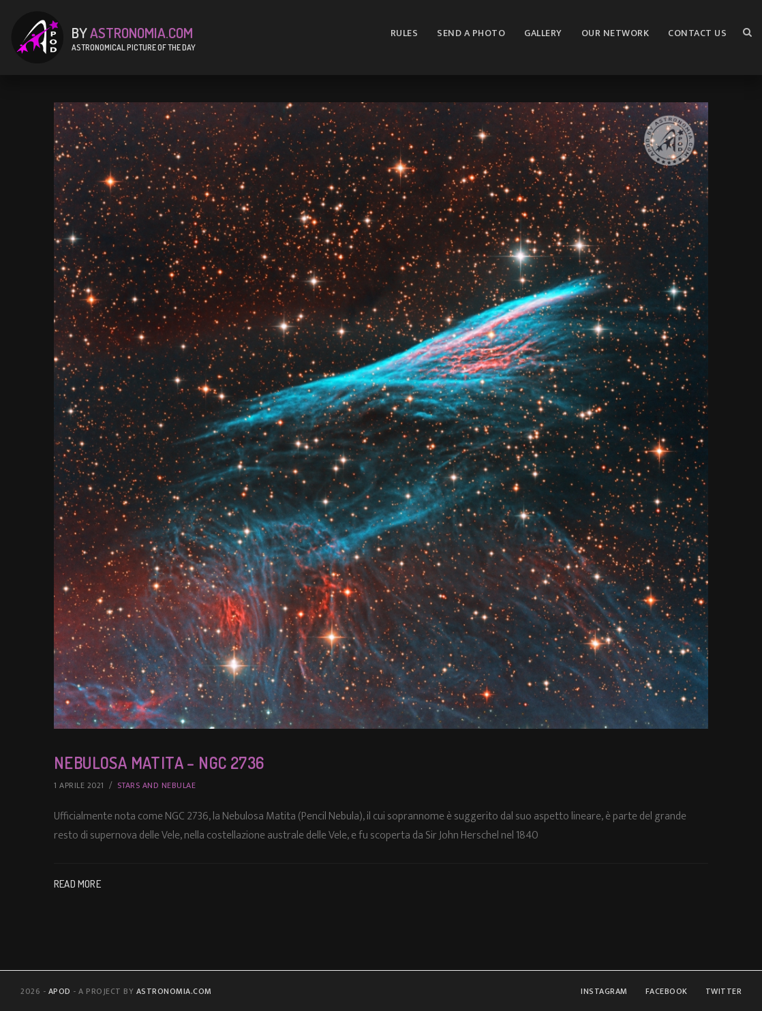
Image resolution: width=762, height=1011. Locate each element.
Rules (404, 33)
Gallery (543, 33)
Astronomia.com (141, 32)
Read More (77, 883)
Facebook (666, 991)
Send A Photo (471, 33)
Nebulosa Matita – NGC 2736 (169, 762)
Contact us (697, 33)
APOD (59, 991)
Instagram (604, 991)
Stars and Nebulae (156, 785)
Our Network (615, 33)
